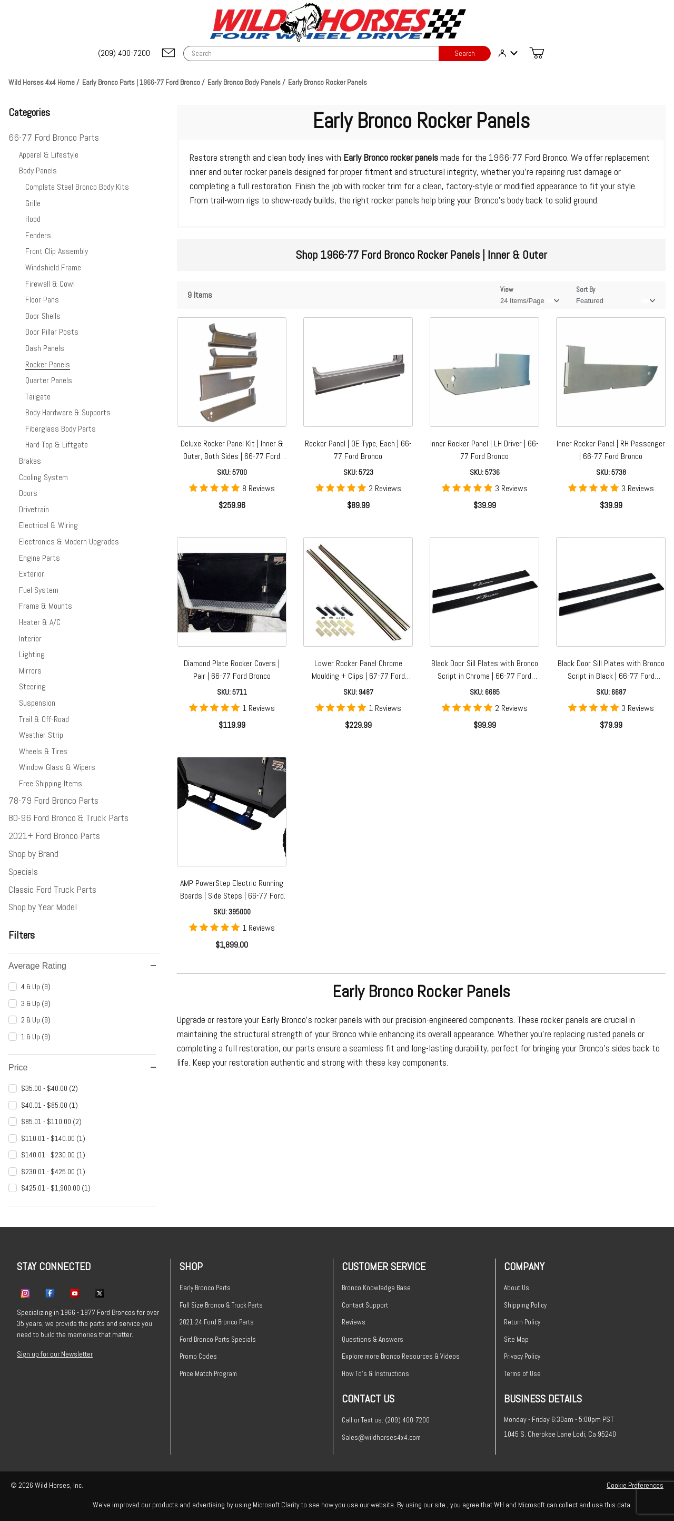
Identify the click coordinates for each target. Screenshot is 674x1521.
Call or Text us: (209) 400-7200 (386, 1420)
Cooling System (43, 477)
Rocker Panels (47, 364)
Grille (33, 203)
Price (82, 1067)
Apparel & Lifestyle (48, 154)
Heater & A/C (40, 622)
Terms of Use (522, 1373)
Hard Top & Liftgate (56, 444)
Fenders (38, 235)
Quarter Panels (48, 380)
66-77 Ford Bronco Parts (53, 137)
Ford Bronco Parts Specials (218, 1339)
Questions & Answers (372, 1339)
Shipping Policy (525, 1305)
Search (464, 53)
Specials (23, 871)
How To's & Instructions (375, 1373)
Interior (30, 638)
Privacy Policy (522, 1356)
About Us (516, 1287)
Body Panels (38, 170)
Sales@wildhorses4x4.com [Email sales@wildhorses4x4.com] (381, 1437)
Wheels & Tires (43, 751)
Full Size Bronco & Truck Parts (221, 1305)
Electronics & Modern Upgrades (69, 541)
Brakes (30, 460)
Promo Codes (198, 1356)
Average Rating (82, 965)
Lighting (32, 654)
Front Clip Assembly (56, 251)
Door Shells (43, 315)
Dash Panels (44, 348)
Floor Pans (42, 299)
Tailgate (38, 396)
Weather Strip (41, 734)
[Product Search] (311, 53)
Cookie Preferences (635, 1485)
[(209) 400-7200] (125, 53)
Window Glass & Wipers (57, 767)
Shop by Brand (33, 853)
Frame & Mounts (45, 605)
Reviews (353, 1322)
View (506, 289)
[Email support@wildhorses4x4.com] (168, 53)
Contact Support (365, 1305)
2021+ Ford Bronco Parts (54, 836)
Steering (32, 686)
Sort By (585, 289)
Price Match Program (208, 1373)
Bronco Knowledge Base (376, 1287)
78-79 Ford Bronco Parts (53, 800)
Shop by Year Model (42, 907)
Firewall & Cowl (50, 283)
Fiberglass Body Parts (60, 428)
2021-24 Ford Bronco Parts (217, 1322)
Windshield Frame (53, 267)
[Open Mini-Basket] (537, 53)
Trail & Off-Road (44, 719)
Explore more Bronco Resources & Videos (401, 1356)
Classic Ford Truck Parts (52, 889)
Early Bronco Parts (205, 1287)
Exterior (31, 573)
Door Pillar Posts (51, 331)
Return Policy (522, 1322)
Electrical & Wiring (48, 525)
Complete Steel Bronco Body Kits (77, 186)
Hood (33, 219)
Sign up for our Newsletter (55, 1354)
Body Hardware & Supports (68, 412)
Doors (28, 493)
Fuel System (38, 590)
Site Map (516, 1339)
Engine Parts (39, 557)
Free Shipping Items (50, 783)
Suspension (37, 702)
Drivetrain (34, 509)
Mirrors (30, 670)
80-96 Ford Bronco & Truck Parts (68, 818)
